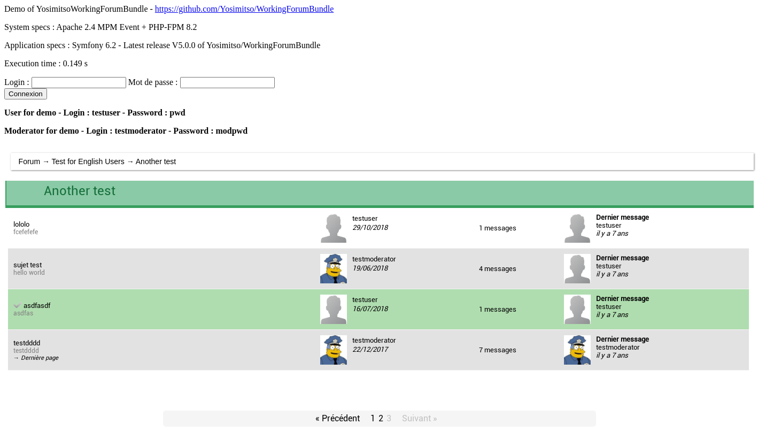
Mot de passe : (153, 82)
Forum (29, 161)
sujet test (27, 265)
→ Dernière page (35, 357)
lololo (21, 224)
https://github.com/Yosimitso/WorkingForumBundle (244, 8)
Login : (16, 82)
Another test (156, 161)
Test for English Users (88, 161)
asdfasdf (37, 306)
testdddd (26, 343)
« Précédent (337, 418)
